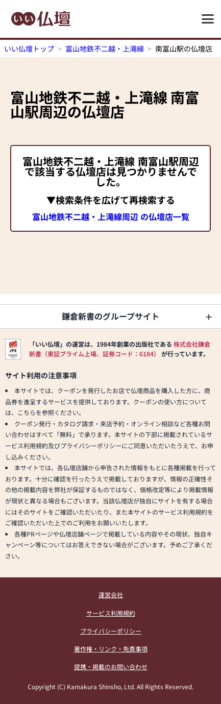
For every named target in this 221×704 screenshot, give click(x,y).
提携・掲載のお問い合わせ (111, 666)
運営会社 (111, 594)
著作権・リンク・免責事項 (111, 648)
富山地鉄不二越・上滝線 (104, 48)
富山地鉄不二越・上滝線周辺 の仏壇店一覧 (110, 216)
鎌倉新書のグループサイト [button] (110, 316)
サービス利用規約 (110, 613)
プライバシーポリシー (110, 630)
